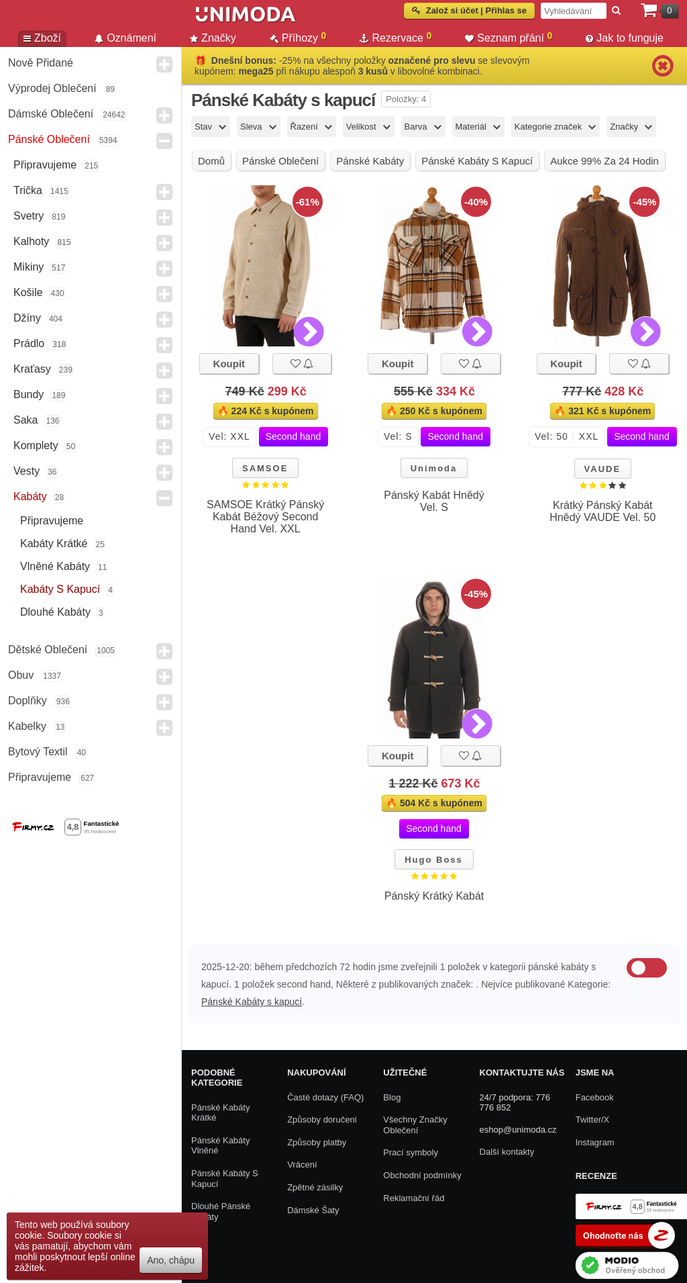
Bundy (28, 394)
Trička (27, 190)
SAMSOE (265, 468)
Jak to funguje (625, 38)
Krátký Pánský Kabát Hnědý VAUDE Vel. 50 (602, 511)
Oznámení (125, 38)
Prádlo (28, 343)
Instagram (595, 1142)
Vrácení (302, 1164)
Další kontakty (507, 1152)
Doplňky (27, 700)
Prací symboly (410, 1152)
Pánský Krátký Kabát (434, 896)
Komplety (35, 445)
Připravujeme (44, 165)
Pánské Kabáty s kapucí (251, 1001)
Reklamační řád (413, 1198)
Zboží (42, 38)
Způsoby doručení (322, 1119)
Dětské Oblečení (47, 649)
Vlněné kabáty (55, 566)
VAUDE (602, 469)
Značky (213, 38)
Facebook (595, 1097)
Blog (392, 1097)
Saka (25, 420)
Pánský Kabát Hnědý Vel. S (434, 501)
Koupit (229, 363)
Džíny (27, 318)
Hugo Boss (434, 860)
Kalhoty (31, 241)
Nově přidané (40, 62)
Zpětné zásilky (315, 1187)
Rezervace (395, 38)
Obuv (21, 675)
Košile (28, 292)
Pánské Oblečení (49, 139)
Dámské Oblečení (50, 114)
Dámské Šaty (313, 1210)
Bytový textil (38, 751)
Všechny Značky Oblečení (415, 1124)
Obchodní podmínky (422, 1175)
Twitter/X (593, 1119)
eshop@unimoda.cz (518, 1130)
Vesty (26, 471)
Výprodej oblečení (52, 88)
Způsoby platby (316, 1142)
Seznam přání (508, 38)
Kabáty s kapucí (60, 589)
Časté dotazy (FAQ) (325, 1097)
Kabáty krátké (54, 543)
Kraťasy (32, 369)
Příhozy (298, 38)
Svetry (28, 216)
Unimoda (434, 468)
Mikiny (28, 267)
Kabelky (27, 726)
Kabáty (30, 496)
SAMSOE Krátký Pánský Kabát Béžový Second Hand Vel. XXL (265, 516)
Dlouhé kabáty (55, 612)
